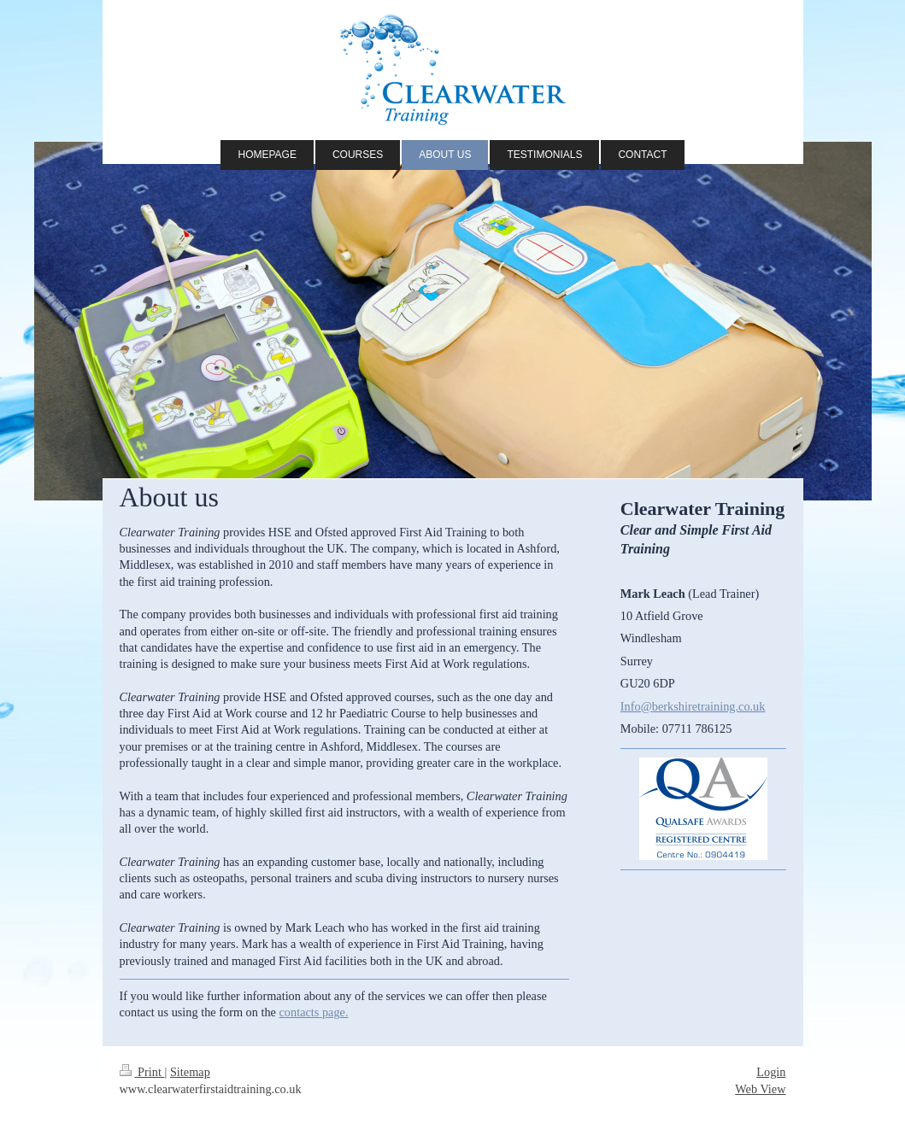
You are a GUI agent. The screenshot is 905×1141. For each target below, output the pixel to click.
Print (142, 1072)
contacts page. (314, 1012)
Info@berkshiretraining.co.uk (693, 706)
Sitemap (190, 1072)
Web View (760, 1089)
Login (770, 1072)
